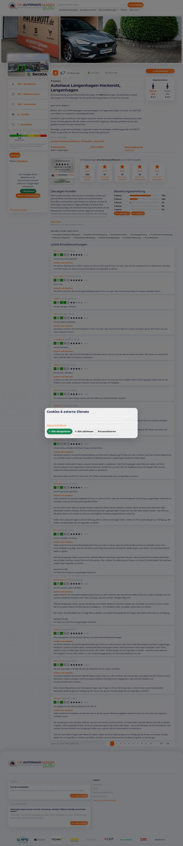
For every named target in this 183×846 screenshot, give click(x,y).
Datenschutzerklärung (56, 425)
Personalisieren (107, 431)
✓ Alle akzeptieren (59, 431)
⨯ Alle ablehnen (84, 431)
